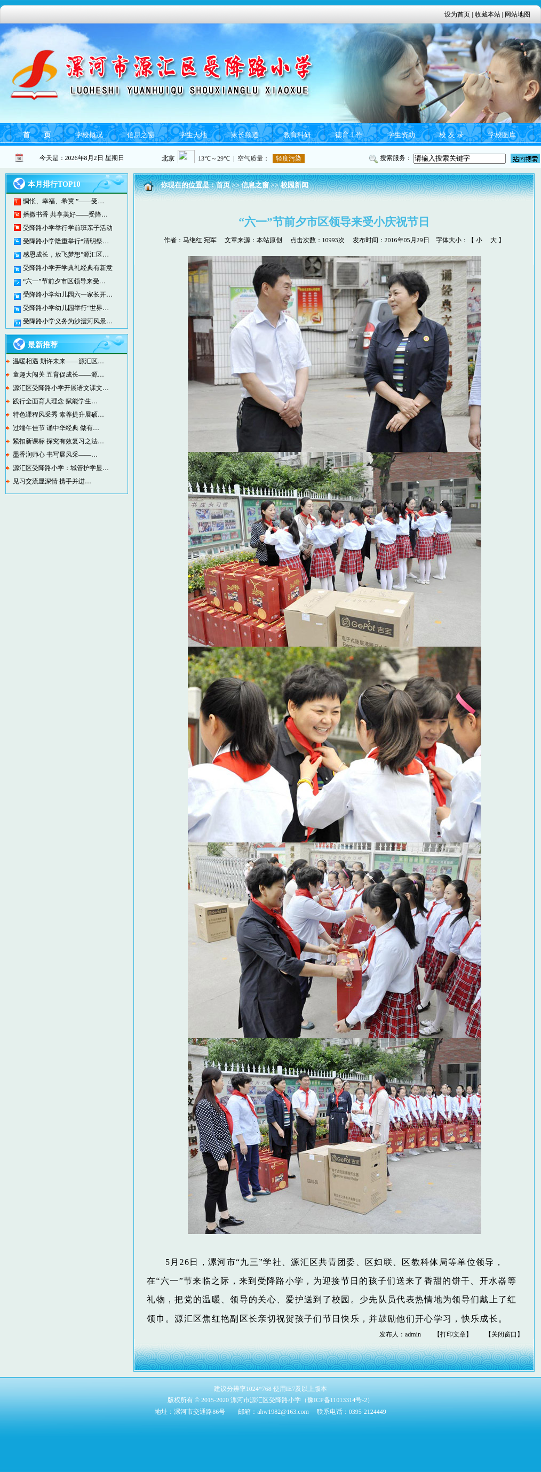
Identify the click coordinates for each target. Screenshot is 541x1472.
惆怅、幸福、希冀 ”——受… (63, 201)
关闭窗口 (504, 1334)
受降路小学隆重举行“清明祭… (66, 241)
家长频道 (245, 135)
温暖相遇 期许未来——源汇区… (58, 361)
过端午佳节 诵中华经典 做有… (56, 428)
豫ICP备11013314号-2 (337, 1400)
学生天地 (193, 135)
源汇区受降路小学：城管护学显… (61, 468)
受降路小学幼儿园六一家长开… (68, 294)
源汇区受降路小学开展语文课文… (61, 388)
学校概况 (89, 135)
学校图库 (502, 135)
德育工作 (349, 135)
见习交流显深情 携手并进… (52, 481)
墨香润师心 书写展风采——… (55, 454)
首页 (223, 185)
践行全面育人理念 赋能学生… (55, 401)
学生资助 (401, 135)
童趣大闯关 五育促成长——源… (58, 374)
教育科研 (297, 135)
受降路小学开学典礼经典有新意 (68, 268)
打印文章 (453, 1334)
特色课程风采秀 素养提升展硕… (58, 414)
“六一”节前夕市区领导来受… (64, 281)
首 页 (37, 135)
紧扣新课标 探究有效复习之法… (58, 441)
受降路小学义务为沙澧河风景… (68, 321)
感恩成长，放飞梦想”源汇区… (66, 254)
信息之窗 (141, 135)
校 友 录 (451, 135)
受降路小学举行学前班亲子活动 (68, 228)
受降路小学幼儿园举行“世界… (66, 308)
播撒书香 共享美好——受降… (65, 214)
